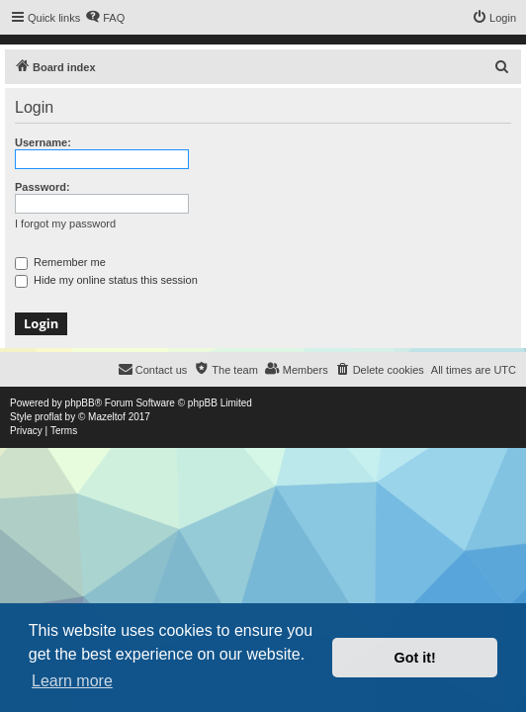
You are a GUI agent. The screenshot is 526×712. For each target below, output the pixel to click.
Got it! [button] (415, 658)
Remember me (60, 262)
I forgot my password (65, 223)
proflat (48, 416)
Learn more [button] (72, 680)
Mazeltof (107, 416)
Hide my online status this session (106, 280)
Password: (42, 187)
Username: (43, 142)
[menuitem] (105, 18)
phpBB (80, 403)
